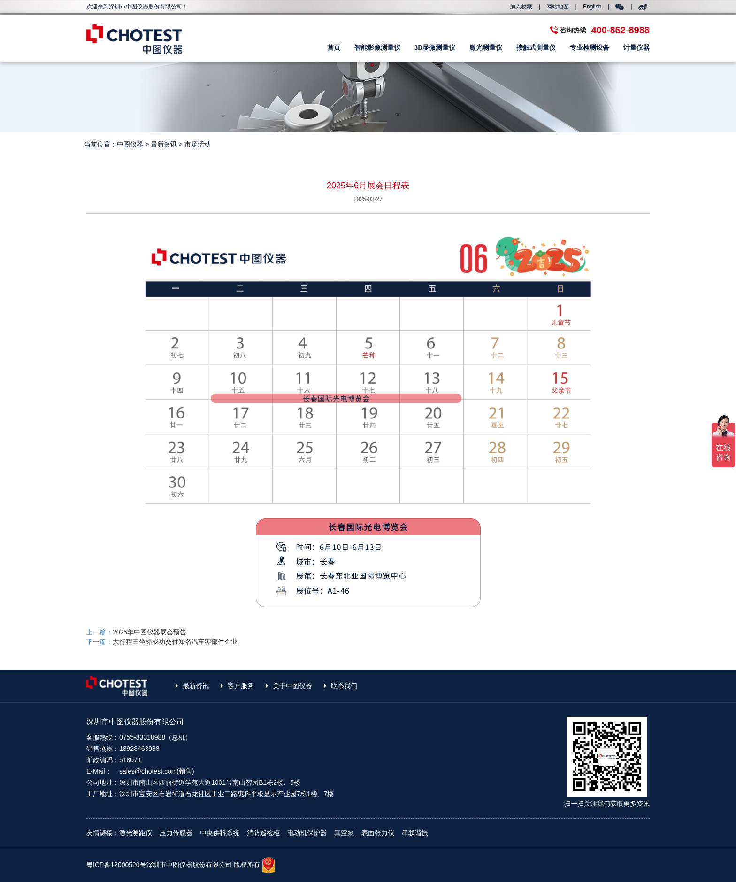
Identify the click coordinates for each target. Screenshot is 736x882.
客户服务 (241, 685)
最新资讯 (164, 144)
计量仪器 (636, 47)
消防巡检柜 (263, 832)
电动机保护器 (307, 832)
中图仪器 (130, 144)
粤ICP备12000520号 (116, 864)
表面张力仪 (377, 832)
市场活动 (197, 144)
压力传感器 (176, 832)
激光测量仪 (485, 47)
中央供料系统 (219, 832)
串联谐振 (415, 832)
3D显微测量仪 (434, 47)
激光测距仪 (135, 832)
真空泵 (344, 832)
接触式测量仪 (536, 47)
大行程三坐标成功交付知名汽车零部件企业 (175, 641)
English (592, 6)
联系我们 (344, 685)
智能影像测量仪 (377, 47)
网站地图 (557, 6)
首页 (333, 47)
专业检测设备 (589, 47)
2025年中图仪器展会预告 (149, 632)
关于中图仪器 (292, 685)
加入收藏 (521, 6)
